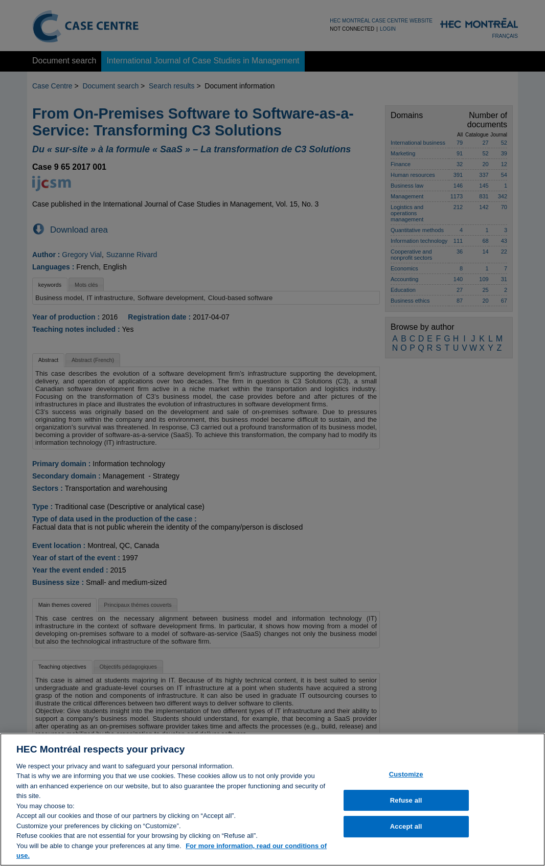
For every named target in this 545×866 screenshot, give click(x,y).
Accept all (406, 830)
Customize (406, 778)
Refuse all (406, 804)
